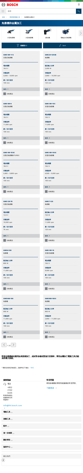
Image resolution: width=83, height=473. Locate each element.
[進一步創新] (13, 433)
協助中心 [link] (7, 447)
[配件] (8, 426)
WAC (32, 368)
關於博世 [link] (7, 440)
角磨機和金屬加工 (29, 17)
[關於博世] (12, 440)
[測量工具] (12, 419)
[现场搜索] (78, 11)
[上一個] (4, 345)
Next (81, 33)
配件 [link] (5, 426)
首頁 (3, 17)
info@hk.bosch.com (12, 405)
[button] (3, 461)
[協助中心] (12, 447)
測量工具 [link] (7, 419)
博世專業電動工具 (15, 17)
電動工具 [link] (7, 412)
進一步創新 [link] (8, 433)
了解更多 (50, 388)
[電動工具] (12, 412)
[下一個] (13, 345)
